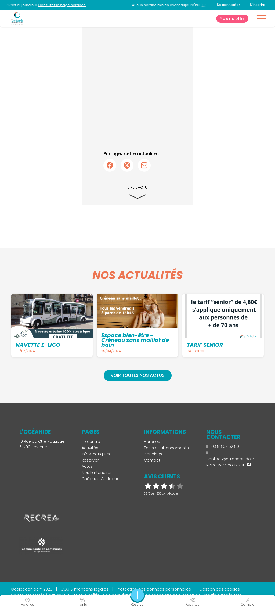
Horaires (152, 441)
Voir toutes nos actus (138, 375)
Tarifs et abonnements (166, 447)
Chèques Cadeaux (100, 478)
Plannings (153, 454)
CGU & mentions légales (84, 589)
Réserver (90, 460)
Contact (152, 460)
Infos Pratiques (96, 454)
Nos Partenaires (97, 472)
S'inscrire (257, 4)
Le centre (91, 441)
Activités (90, 447)
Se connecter (228, 4)
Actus (87, 466)
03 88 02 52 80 (222, 446)
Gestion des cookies (219, 589)
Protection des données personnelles (154, 589)
